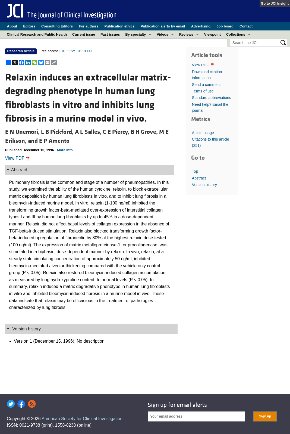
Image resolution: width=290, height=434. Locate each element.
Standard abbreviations (211, 97)
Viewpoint (212, 34)
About (12, 26)
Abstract (199, 178)
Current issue (83, 34)
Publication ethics (119, 26)
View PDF (17, 158)
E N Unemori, (23, 132)
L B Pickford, (58, 132)
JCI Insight (280, 3)
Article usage (203, 133)
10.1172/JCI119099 (76, 51)
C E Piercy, (117, 132)
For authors (88, 26)
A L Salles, (89, 132)
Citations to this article (210, 142)
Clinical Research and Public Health (37, 34)
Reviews (186, 34)
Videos (162, 34)
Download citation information (207, 75)
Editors (29, 26)
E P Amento (54, 141)
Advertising (201, 26)
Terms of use (203, 91)
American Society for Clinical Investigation (82, 418)
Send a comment (206, 84)
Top (195, 171)
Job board (225, 26)
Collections (235, 34)
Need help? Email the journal (210, 107)
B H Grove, (145, 132)
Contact (246, 26)
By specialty (135, 34)
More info (65, 150)
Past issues (110, 34)
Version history (204, 184)
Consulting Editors (57, 26)
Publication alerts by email (163, 26)
